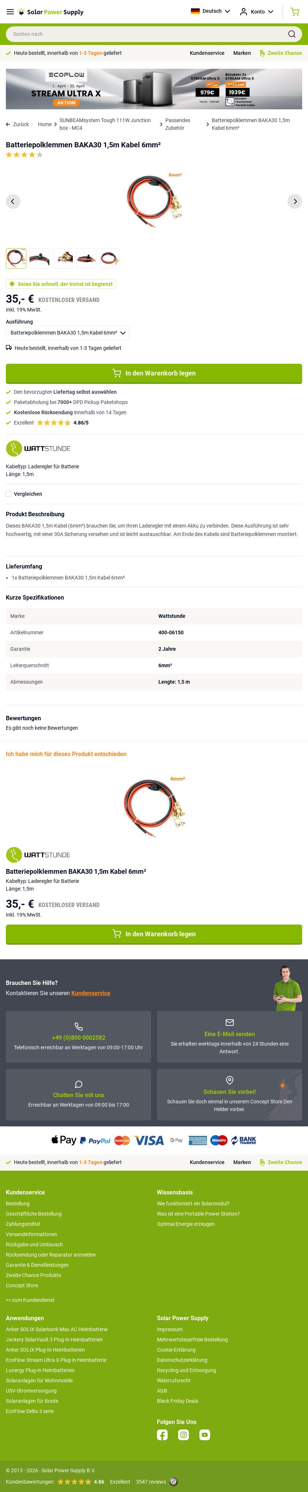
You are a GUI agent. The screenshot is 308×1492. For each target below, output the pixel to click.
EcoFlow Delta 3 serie (30, 1411)
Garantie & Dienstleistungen (37, 1265)
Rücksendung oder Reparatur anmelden (51, 1255)
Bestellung (18, 1203)
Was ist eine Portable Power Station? (198, 1214)
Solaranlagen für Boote (32, 1401)
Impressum (170, 1329)
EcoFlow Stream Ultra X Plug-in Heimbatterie (56, 1360)
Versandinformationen (31, 1234)
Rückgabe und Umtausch (34, 1244)
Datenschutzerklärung (182, 1360)
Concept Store (22, 1285)
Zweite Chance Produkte (33, 1275)
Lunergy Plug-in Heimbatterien (40, 1370)
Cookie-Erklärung (176, 1350)
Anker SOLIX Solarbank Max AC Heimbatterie (57, 1329)
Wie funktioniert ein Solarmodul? (193, 1203)
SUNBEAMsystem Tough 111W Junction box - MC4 (105, 124)
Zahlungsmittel (23, 1224)
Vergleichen (28, 494)
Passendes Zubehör (177, 124)
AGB (162, 1391)
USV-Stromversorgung (31, 1391)
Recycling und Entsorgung (186, 1370)
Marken (242, 53)
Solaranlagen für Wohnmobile (39, 1380)
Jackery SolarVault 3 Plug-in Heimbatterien (54, 1339)
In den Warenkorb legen (154, 373)
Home (45, 124)
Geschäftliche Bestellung (34, 1214)
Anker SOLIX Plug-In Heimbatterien (45, 1350)
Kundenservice (207, 53)
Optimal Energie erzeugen (186, 1224)
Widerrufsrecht (174, 1380)
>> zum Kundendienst (30, 1300)
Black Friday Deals (177, 1401)
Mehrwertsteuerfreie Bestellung (192, 1339)
